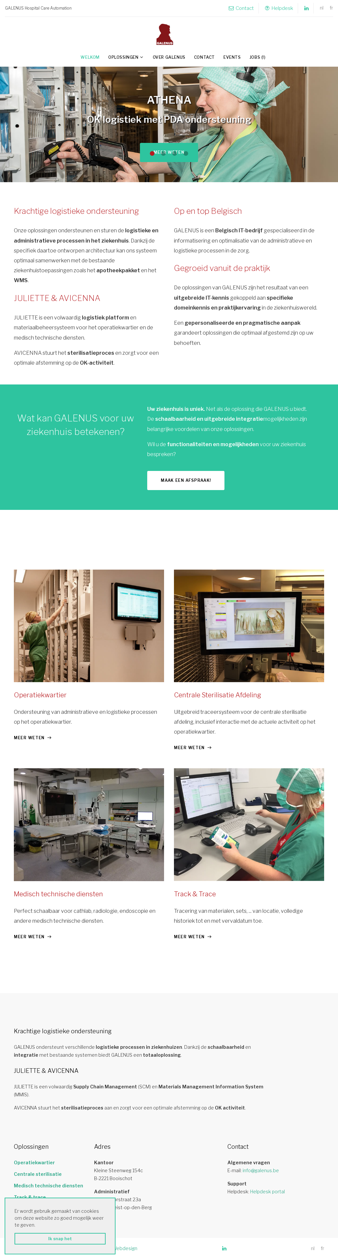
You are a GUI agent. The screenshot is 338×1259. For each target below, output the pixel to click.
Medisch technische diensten (58, 894)
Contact (241, 8)
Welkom (90, 57)
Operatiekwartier (40, 695)
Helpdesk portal (267, 1191)
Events (232, 57)
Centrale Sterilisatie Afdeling (217, 695)
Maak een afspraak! (186, 480)
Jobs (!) (258, 57)
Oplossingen (123, 57)
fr (331, 8)
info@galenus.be (261, 1170)
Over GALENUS (169, 57)
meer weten (29, 737)
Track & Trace (195, 894)
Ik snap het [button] (60, 1238)
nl (321, 8)
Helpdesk (279, 8)
